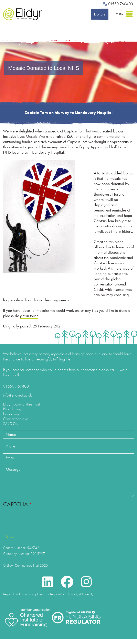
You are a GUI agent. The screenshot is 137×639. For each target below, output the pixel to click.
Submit (11, 537)
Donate (100, 14)
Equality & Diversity (80, 594)
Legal (6, 594)
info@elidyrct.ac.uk (17, 395)
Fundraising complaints (28, 594)
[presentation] (27, 521)
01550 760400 (118, 4)
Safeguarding (55, 594)
